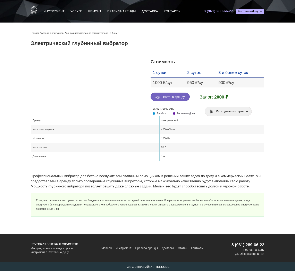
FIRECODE (162, 267)
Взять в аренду (170, 97)
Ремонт (94, 11)
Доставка (150, 11)
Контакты (172, 11)
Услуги (76, 11)
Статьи (182, 248)
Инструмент (54, 11)
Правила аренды (121, 11)
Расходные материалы (228, 111)
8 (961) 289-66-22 (218, 11)
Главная (106, 248)
